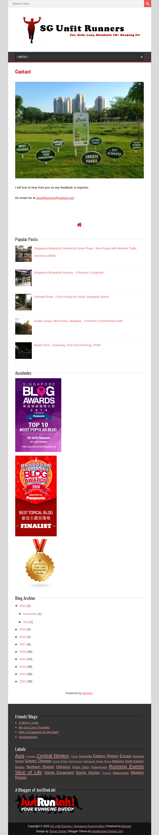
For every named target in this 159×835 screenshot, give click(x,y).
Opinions (63, 767)
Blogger (87, 693)
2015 (23, 659)
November (30, 614)
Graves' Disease (38, 761)
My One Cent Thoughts (34, 727)
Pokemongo (99, 767)
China (74, 756)
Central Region (53, 755)
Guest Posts (60, 761)
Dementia (85, 756)
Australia (30, 756)
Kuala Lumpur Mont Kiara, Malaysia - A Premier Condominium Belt (78, 321)
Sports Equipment (59, 773)
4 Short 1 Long (28, 722)
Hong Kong (75, 761)
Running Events (126, 766)
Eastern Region (105, 756)
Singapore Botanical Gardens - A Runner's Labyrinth (68, 272)
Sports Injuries (88, 773)
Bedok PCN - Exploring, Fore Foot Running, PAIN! (67, 345)
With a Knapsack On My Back (39, 732)
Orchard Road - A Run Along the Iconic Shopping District (71, 296)
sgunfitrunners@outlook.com (55, 198)
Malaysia (118, 761)
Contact (23, 71)
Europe (125, 756)
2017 (23, 644)
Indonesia (89, 761)
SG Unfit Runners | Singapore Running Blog (77, 826)
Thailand (106, 773)
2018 (23, 637)
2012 (23, 681)
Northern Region (40, 767)
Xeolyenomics (28, 737)
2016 (23, 651)
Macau (107, 761)
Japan (99, 761)
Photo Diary (80, 767)
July (25, 622)
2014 (23, 666)
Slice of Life (28, 772)
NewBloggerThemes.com (107, 831)
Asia (19, 755)
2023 (23, 606)
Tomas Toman (57, 831)
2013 (23, 674)
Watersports (121, 773)
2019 (23, 629)
